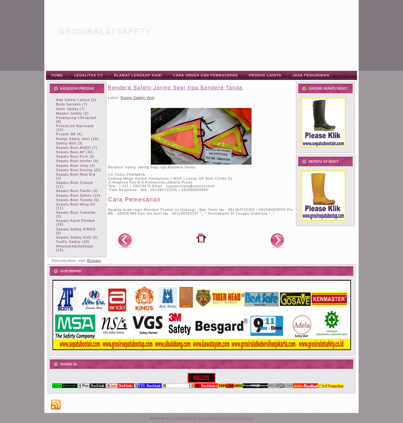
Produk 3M (66, 134)
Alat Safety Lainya (73, 100)
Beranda (201, 238)
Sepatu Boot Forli (72, 156)
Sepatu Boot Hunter (74, 161)
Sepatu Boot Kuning (74, 170)
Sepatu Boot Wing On (75, 204)
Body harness (68, 104)
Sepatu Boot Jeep (72, 165)
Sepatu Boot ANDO (73, 147)
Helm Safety (67, 109)
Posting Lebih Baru (125, 240)
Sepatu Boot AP (70, 152)
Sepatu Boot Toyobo (74, 200)
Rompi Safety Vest (73, 139)
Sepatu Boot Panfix (73, 191)
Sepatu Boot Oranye (74, 182)
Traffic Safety (68, 242)
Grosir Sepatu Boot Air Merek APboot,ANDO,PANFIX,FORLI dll (210, 418)
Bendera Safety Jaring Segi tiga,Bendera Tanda (175, 87)
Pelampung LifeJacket (76, 118)
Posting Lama (277, 240)
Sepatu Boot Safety (74, 195)
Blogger (94, 260)
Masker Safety (69, 113)
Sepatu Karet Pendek (75, 221)
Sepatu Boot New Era (75, 174)
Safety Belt (66, 143)
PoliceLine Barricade (75, 126)
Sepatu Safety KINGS (75, 229)
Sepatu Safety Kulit (74, 237)
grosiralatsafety (105, 31)
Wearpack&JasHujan (75, 246)
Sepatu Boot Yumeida (75, 212)
